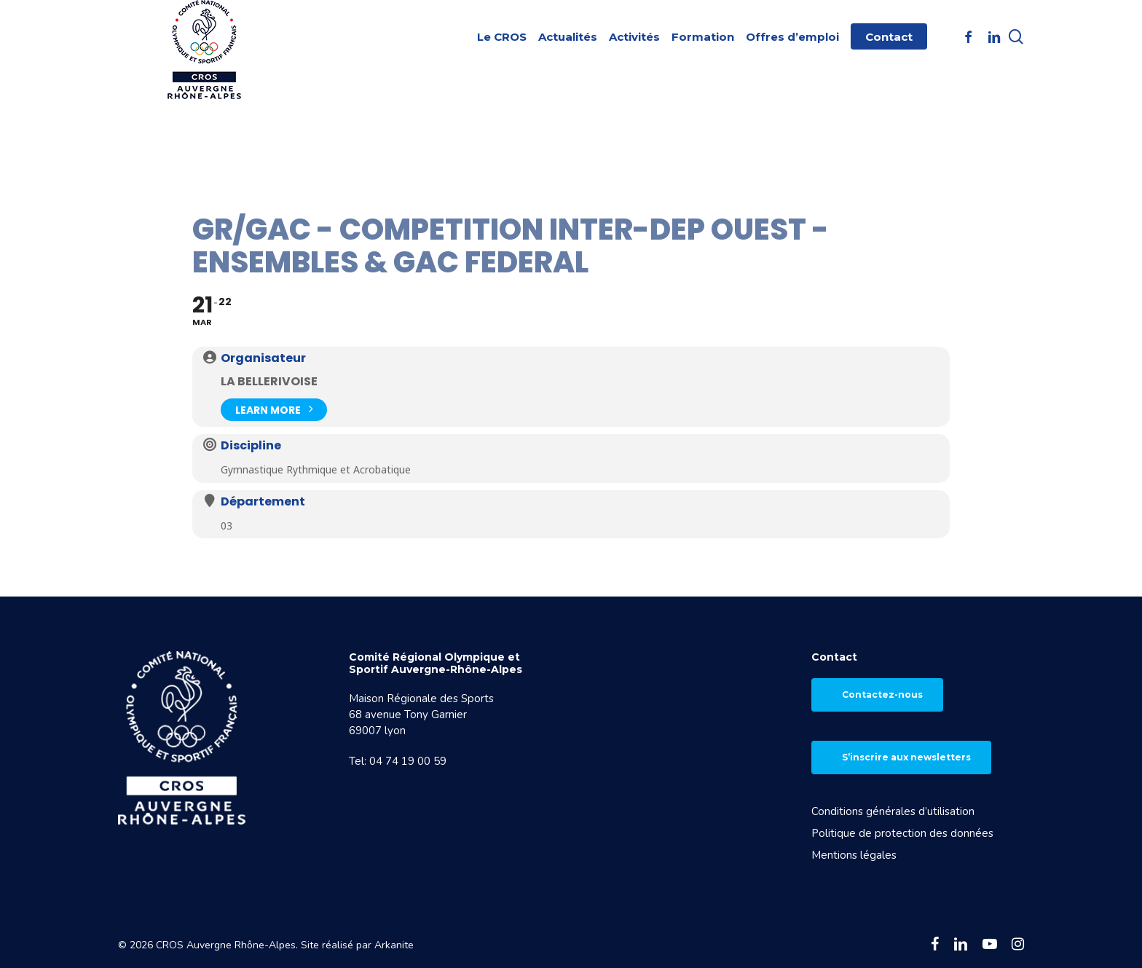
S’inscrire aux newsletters (906, 757)
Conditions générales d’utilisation (892, 811)
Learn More (273, 408)
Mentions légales (854, 855)
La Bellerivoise (269, 381)
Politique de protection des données (902, 833)
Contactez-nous (882, 694)
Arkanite (394, 945)
